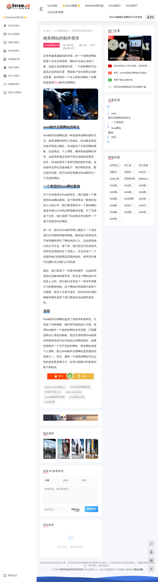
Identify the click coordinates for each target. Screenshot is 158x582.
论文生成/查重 (55, 12)
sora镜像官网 (130, 212)
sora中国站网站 (145, 205)
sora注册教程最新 (145, 172)
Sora (56, 82)
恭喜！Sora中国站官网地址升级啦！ (131, 73)
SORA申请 (129, 178)
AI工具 (127, 165)
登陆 (150, 17)
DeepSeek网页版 (94, 5)
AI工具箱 (143, 165)
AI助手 (113, 172)
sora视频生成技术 (145, 192)
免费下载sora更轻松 (123, 80)
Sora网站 (66, 186)
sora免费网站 (116, 218)
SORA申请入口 (53, 392)
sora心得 (114, 178)
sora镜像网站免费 (55, 397)
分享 (82, 376)
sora (46, 127)
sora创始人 (115, 185)
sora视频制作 (145, 185)
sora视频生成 (61, 30)
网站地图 (138, 569)
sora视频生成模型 (116, 192)
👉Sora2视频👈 (71, 5)
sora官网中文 (145, 198)
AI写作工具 (115, 165)
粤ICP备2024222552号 (72, 569)
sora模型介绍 (77, 397)
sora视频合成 (116, 198)
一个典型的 (117, 122)
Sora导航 (52, 5)
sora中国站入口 (130, 205)
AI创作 (127, 172)
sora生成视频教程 (80, 387)
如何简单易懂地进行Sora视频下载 (130, 87)
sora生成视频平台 (130, 185)
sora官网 (50, 402)
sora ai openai (74, 392)
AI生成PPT (132, 5)
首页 (48, 30)
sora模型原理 (116, 205)
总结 (113, 137)
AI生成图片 (115, 5)
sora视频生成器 (130, 192)
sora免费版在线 (145, 212)
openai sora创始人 (55, 387)
